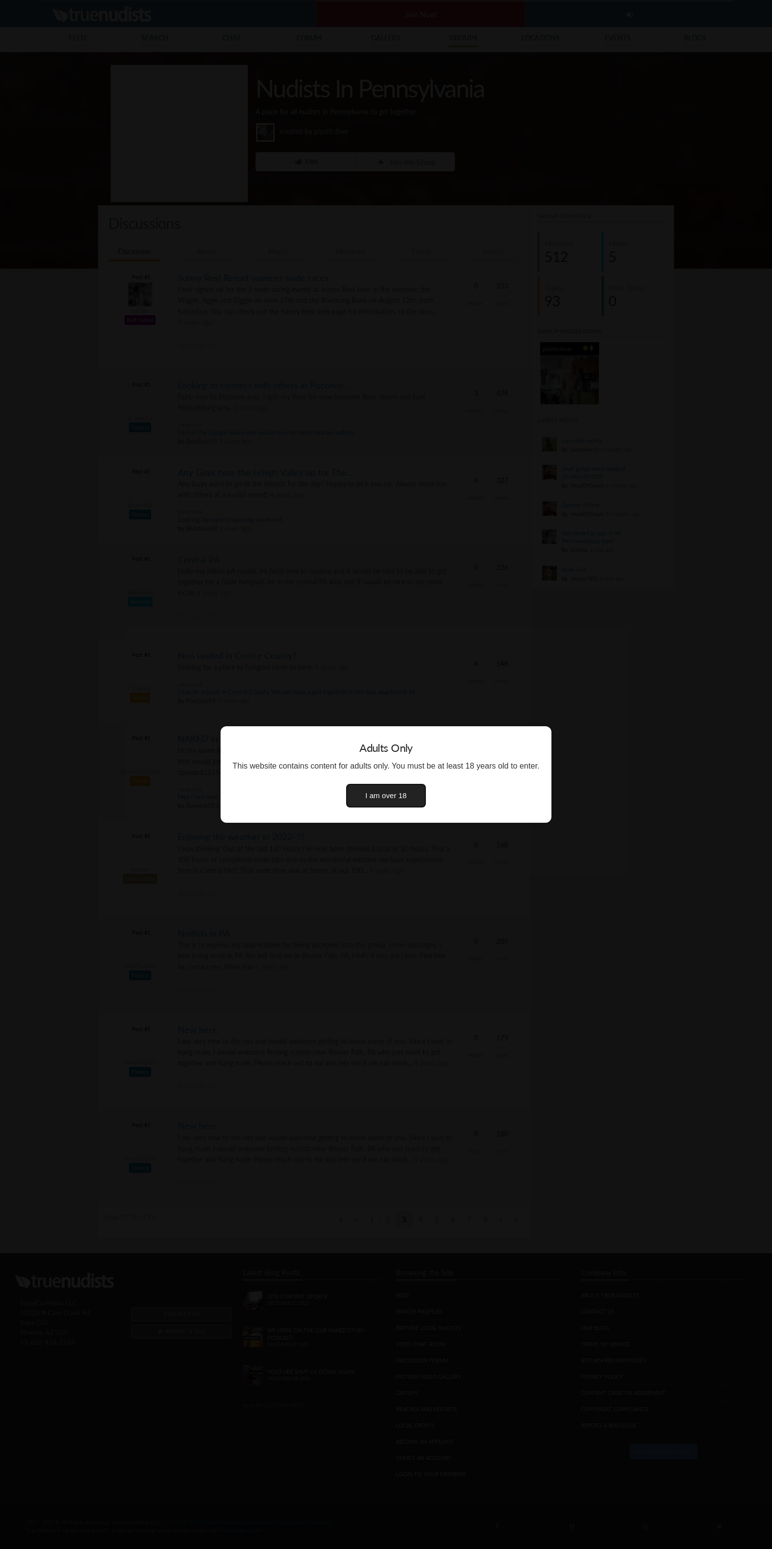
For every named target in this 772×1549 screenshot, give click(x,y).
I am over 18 (386, 795)
